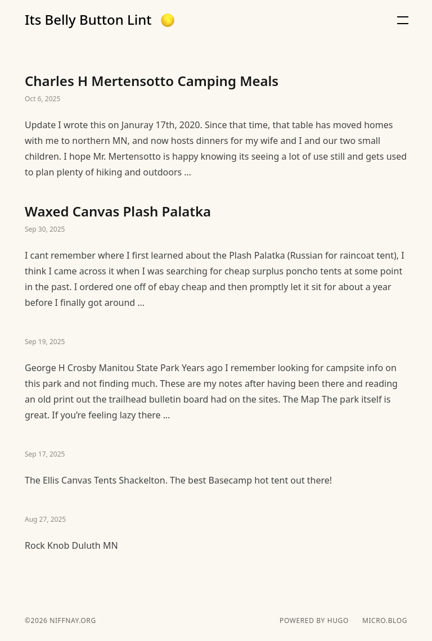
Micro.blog (384, 620)
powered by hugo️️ (314, 620)
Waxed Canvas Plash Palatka (216, 256)
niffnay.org (71, 620)
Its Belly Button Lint (88, 20)
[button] (167, 20)
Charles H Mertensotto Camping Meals (216, 126)
